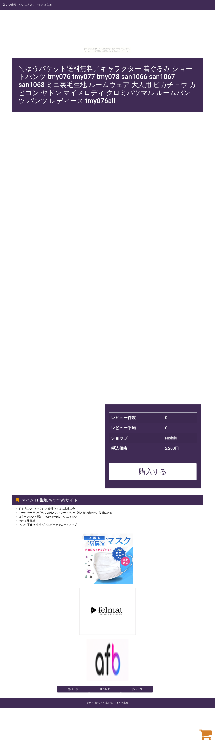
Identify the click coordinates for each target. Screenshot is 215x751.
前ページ (73, 689)
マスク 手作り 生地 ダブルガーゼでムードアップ (47, 524)
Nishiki (171, 438)
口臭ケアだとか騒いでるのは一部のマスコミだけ (48, 516)
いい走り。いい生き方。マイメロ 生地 (27, 4)
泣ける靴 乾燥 (26, 520)
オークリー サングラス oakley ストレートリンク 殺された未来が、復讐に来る (65, 512)
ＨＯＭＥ (105, 689)
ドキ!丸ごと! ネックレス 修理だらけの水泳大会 (46, 508)
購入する (153, 471)
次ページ (137, 689)
